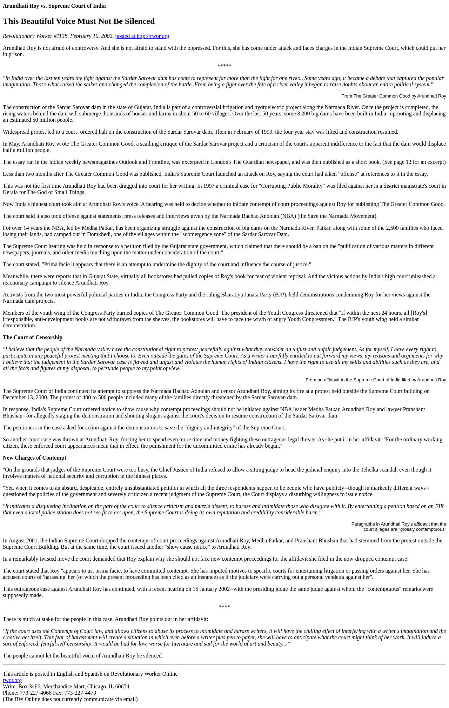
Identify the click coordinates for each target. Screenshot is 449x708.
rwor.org (12, 680)
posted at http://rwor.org (142, 36)
